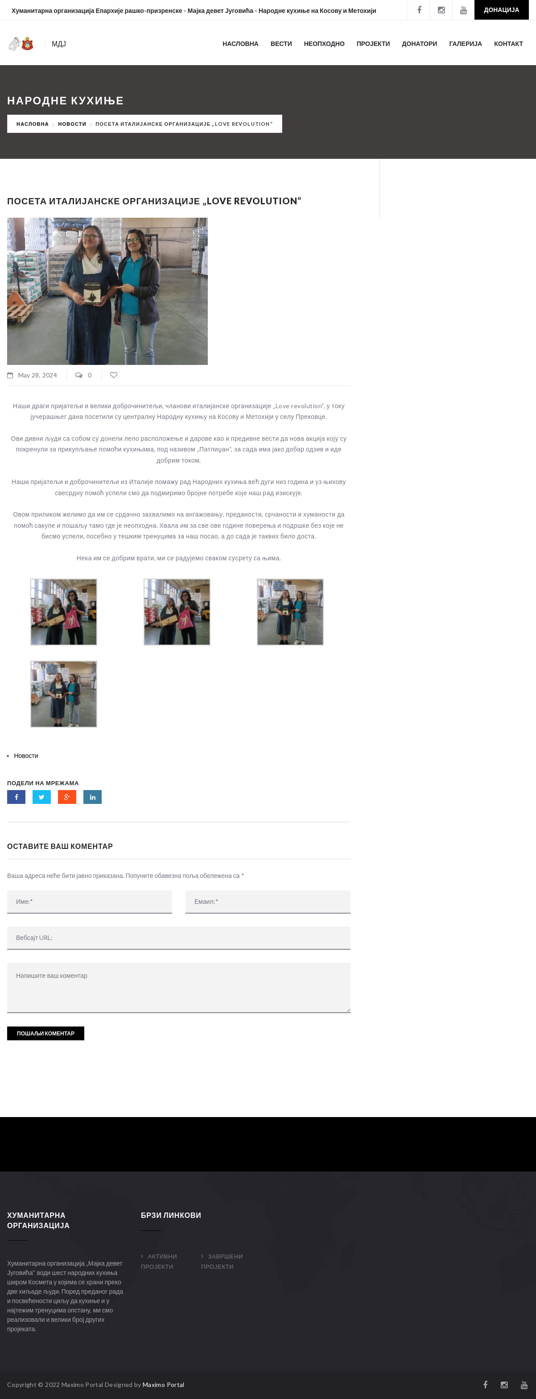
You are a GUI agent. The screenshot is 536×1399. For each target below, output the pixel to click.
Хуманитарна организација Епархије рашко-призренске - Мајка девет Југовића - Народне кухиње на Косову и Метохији (194, 10)
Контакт (508, 43)
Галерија (465, 43)
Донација (501, 9)
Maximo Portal (164, 1384)
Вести (281, 43)
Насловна (241, 43)
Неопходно (324, 43)
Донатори (419, 43)
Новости (72, 123)
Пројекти (373, 43)
